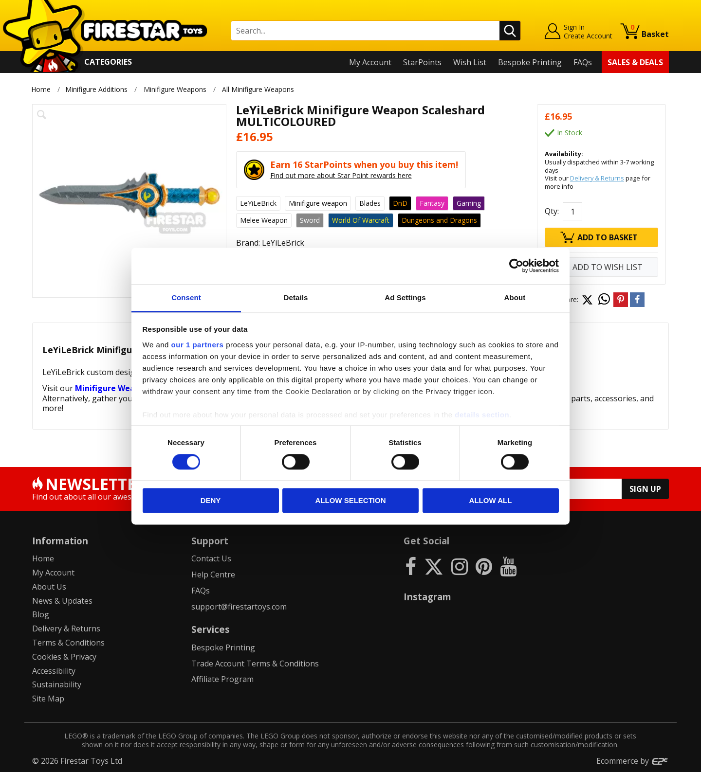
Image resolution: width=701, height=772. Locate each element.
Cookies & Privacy (64, 656)
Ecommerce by (632, 760)
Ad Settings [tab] (405, 297)
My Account (370, 62)
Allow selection (350, 501)
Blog (40, 614)
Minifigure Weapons (175, 89)
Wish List (469, 62)
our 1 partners (197, 345)
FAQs (582, 62)
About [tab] (515, 297)
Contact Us (211, 558)
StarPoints (422, 62)
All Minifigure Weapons (259, 89)
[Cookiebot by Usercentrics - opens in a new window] (516, 265)
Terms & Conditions (68, 642)
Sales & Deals (635, 62)
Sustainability (56, 684)
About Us (49, 586)
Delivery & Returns (597, 178)
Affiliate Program (222, 679)
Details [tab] (296, 297)
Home (41, 89)
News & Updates (62, 600)
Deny (211, 501)
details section (482, 415)
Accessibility (53, 670)
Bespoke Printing (530, 62)
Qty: (552, 211)
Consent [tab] (186, 297)
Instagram (427, 597)
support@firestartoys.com (239, 606)
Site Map (48, 698)
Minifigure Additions (96, 89)
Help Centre (213, 574)
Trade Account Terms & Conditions (255, 663)
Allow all (490, 501)
